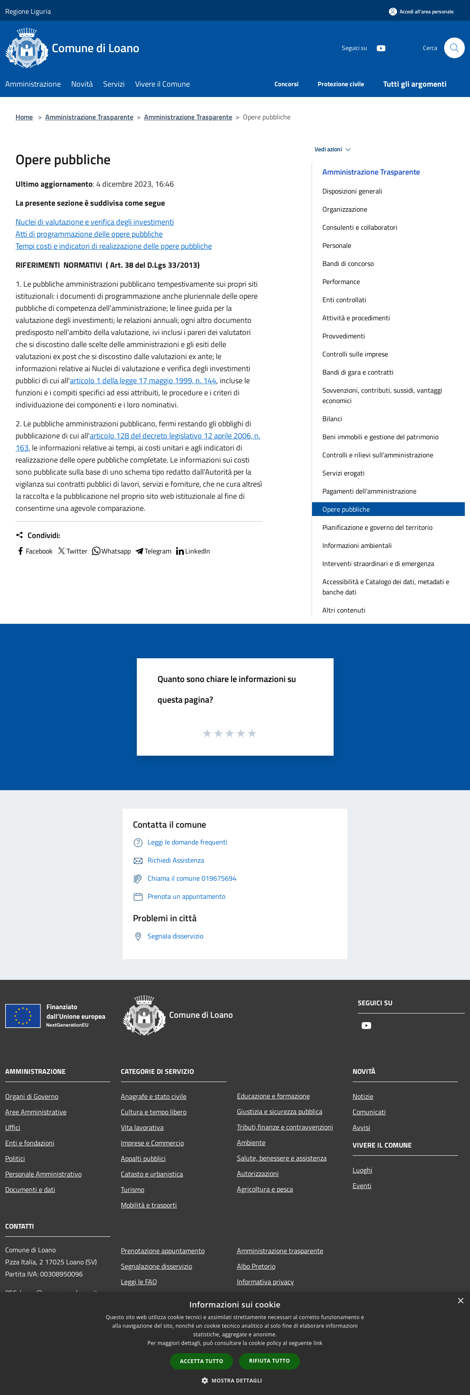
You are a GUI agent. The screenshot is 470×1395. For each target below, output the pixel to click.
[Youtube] (377, 47)
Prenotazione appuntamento (163, 1250)
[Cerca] (454, 48)
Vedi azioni (334, 149)
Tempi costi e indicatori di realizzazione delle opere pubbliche (114, 246)
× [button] (460, 1301)
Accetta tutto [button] (201, 1361)
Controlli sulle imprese (355, 354)
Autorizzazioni (258, 1173)
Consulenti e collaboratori (359, 227)
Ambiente (251, 1142)
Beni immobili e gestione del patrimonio (380, 437)
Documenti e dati (30, 1189)
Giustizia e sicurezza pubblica (279, 1111)
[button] (235, 1380)
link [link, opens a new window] (317, 1343)
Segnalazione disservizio (156, 1266)
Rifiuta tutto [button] (269, 1360)
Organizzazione (344, 209)
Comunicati (369, 1112)
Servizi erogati (343, 473)
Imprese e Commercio (152, 1143)
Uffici (12, 1127)
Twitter (72, 551)
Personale (336, 245)
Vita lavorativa (142, 1127)
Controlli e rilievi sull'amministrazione (377, 455)
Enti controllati (344, 299)
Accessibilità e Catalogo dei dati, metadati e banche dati (385, 586)
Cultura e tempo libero (153, 1112)
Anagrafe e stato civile (153, 1096)
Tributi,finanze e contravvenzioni (285, 1127)
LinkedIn (192, 551)
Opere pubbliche (346, 509)
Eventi (362, 1185)
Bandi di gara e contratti (358, 372)
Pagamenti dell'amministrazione (369, 491)
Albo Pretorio (256, 1266)
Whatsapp (111, 551)
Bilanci (332, 418)
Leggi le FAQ (139, 1281)
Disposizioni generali (352, 191)
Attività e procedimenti (356, 318)
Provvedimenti (343, 336)
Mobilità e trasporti (149, 1205)
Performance (341, 281)
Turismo (132, 1189)
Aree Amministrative (35, 1112)
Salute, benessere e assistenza (282, 1158)
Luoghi (362, 1170)
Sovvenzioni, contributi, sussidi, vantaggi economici (382, 395)
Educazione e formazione (273, 1096)
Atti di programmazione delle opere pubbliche (89, 234)
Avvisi (361, 1127)
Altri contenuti (344, 610)
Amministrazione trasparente (280, 1250)
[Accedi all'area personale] (421, 11)
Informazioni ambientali (357, 545)
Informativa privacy (265, 1281)
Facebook (34, 551)
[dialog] (235, 1343)
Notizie (363, 1096)
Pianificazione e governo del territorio (377, 527)
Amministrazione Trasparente (89, 117)
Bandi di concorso (348, 263)
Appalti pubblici (143, 1158)
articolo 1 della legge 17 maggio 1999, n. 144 (143, 380)
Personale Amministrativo (43, 1174)
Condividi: (38, 535)
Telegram (152, 551)
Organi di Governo (31, 1096)
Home (24, 117)
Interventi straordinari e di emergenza (378, 563)
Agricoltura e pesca (265, 1189)
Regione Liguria (28, 11)
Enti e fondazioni (29, 1143)
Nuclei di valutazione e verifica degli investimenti (95, 222)
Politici (15, 1158)
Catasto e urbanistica (152, 1174)
